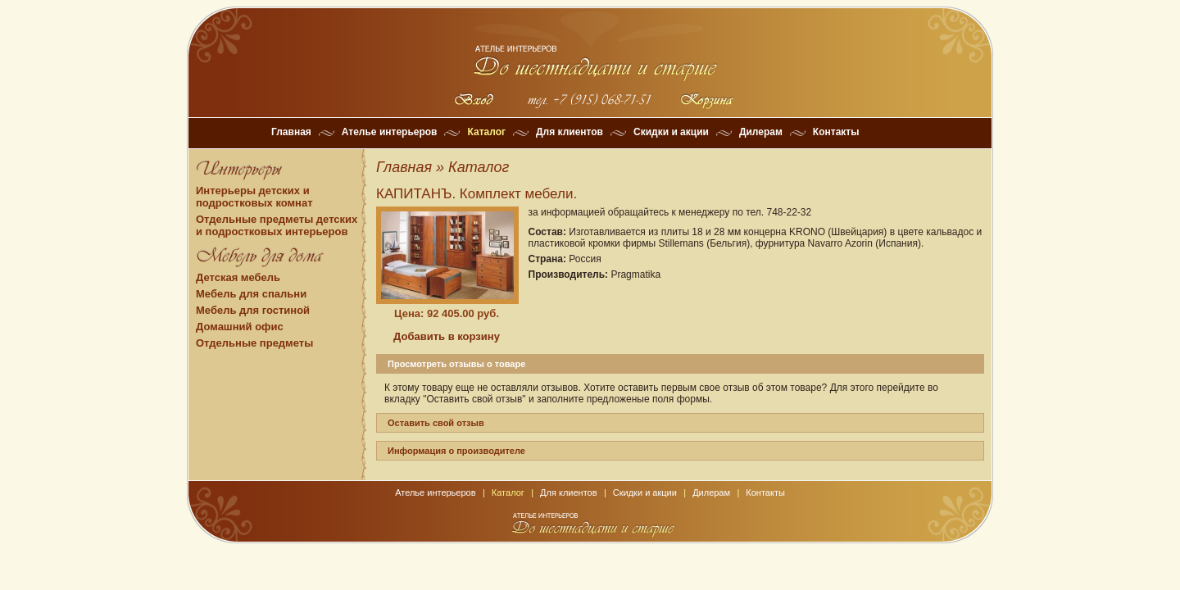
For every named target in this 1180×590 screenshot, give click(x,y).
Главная (291, 132)
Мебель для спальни (251, 294)
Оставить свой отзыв (436, 423)
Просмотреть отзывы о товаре (456, 364)
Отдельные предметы (254, 343)
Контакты (836, 132)
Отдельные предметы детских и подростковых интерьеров (276, 225)
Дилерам (761, 132)
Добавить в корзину (446, 336)
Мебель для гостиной (253, 310)
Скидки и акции (671, 132)
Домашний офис (240, 326)
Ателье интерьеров (390, 132)
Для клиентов (569, 132)
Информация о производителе (456, 451)
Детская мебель (238, 277)
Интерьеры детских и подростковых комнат (254, 196)
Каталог (486, 132)
